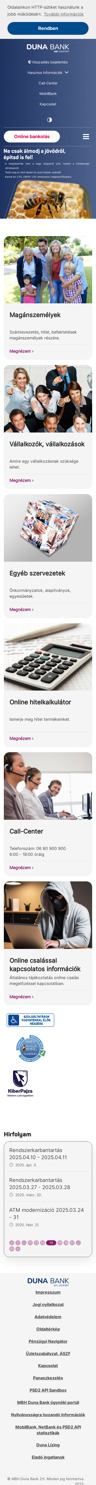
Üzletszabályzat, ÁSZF (48, 1353)
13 (42, 1242)
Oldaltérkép (48, 1328)
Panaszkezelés (48, 1377)
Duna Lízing (48, 1444)
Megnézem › (21, 350)
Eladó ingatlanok (48, 1456)
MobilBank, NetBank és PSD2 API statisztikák (48, 1429)
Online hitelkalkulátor (40, 702)
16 (66, 1242)
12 (36, 1242)
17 (72, 1242)
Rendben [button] (48, 28)
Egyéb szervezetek (37, 573)
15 (60, 1242)
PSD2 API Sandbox (48, 1389)
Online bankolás (32, 136)
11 (30, 1242)
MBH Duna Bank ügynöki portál (48, 1402)
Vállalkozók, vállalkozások (46, 444)
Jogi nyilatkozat (48, 1304)
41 (12, 1248)
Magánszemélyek (34, 314)
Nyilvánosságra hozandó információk (48, 1414)
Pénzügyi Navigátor (48, 1341)
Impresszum (48, 1291)
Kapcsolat (48, 1365)
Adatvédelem (48, 1316)
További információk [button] (64, 14)
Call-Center (26, 831)
